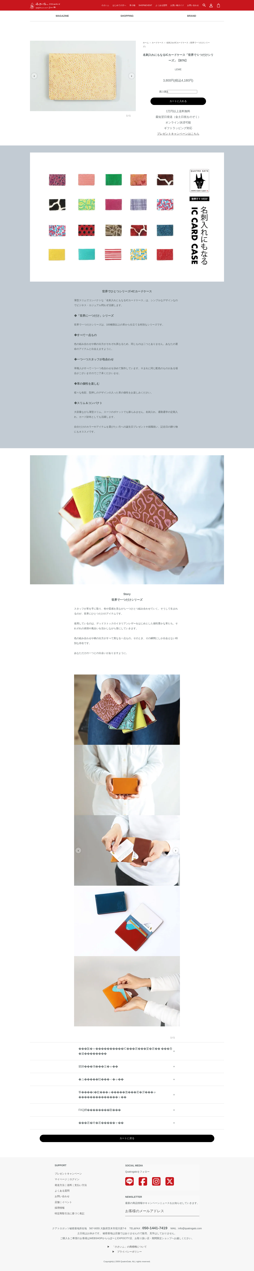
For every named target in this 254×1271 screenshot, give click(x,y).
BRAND (191, 15)
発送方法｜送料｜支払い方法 (71, 1185)
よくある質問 (161, 5)
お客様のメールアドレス (144, 1211)
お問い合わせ (193, 5)
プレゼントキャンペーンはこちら (178, 133)
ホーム (146, 43)
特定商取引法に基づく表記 (69, 1213)
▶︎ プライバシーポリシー (127, 1251)
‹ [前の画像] (34, 76)
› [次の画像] (131, 76)
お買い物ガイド (177, 5)
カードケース (157, 43)
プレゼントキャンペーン (68, 1174)
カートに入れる (178, 101)
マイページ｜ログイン (67, 1179)
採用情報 (60, 1208)
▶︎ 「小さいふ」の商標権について (127, 1246)
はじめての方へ (119, 5)
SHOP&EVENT (145, 5)
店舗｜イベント (63, 1202)
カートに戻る (127, 1138)
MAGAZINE (62, 15)
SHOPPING (127, 15)
